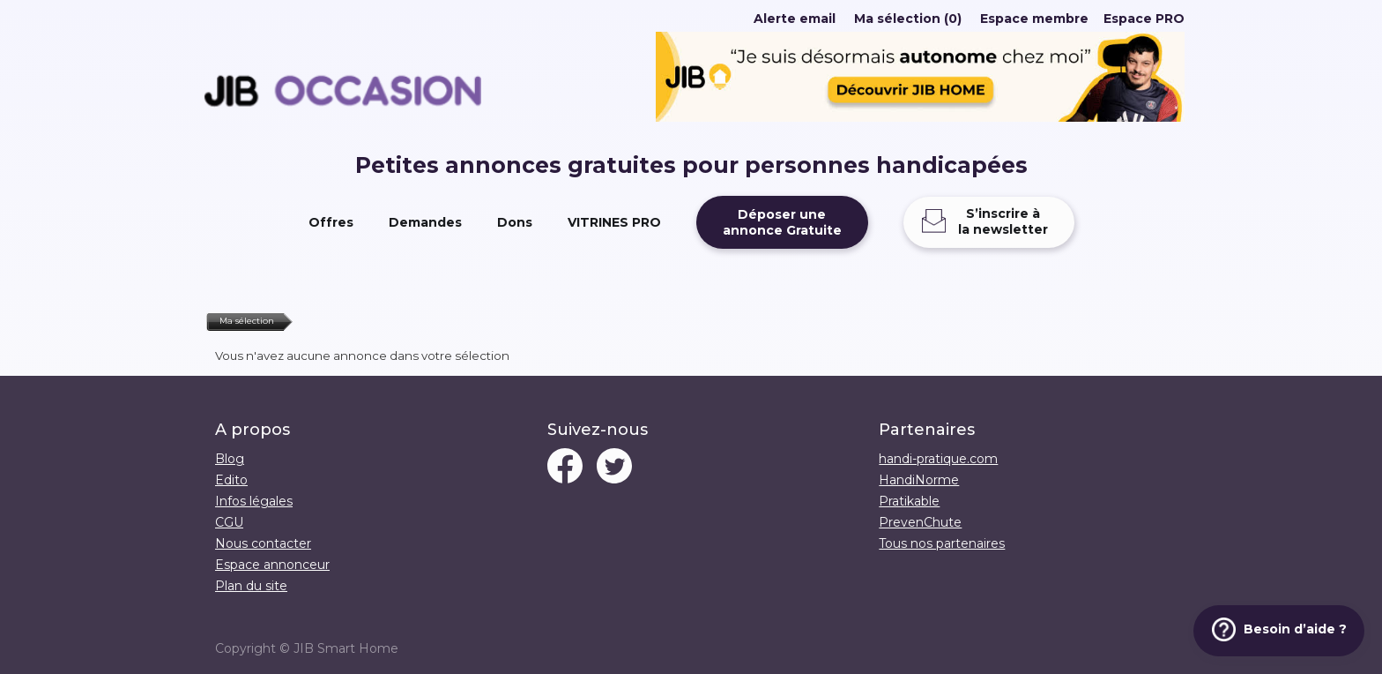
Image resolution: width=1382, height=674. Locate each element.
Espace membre (1034, 18)
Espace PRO (1144, 18)
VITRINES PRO (614, 222)
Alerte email (795, 18)
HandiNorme (919, 480)
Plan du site (251, 586)
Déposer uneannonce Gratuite (782, 222)
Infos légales (254, 501)
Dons (514, 222)
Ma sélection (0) (908, 18)
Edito (231, 480)
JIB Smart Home (345, 648)
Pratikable (909, 501)
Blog (229, 459)
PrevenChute (920, 522)
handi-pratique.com (938, 459)
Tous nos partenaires (942, 543)
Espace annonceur (272, 565)
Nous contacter (263, 543)
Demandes (425, 222)
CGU (229, 522)
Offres (330, 222)
